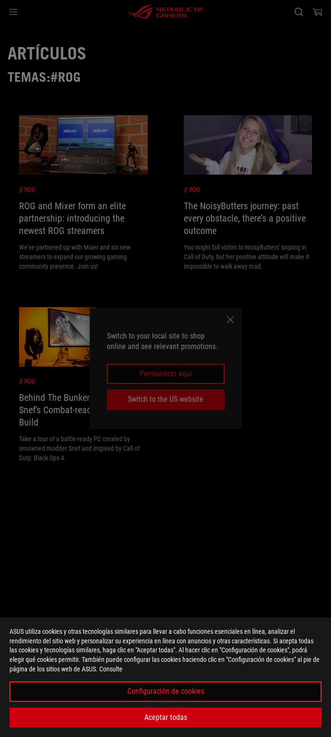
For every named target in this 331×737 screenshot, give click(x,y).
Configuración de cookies (165, 691)
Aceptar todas (165, 717)
